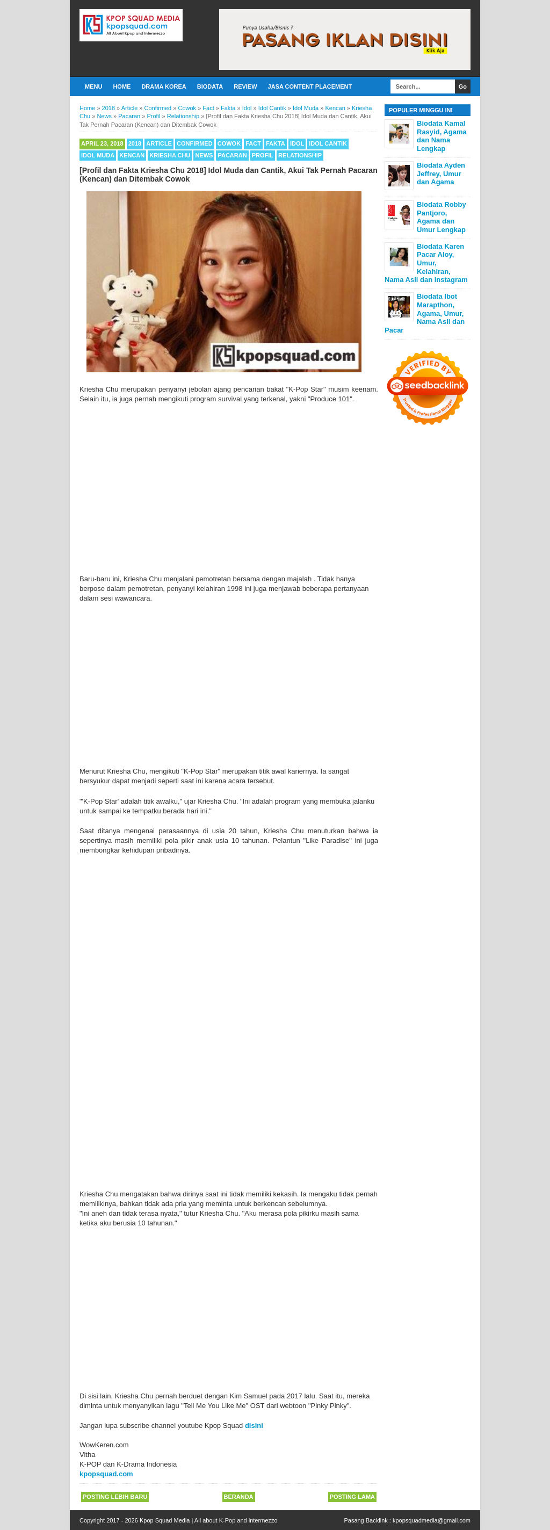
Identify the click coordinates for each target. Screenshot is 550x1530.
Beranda (239, 1496)
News (204, 155)
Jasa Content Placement (310, 86)
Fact (253, 143)
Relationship (300, 155)
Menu (93, 86)
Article (159, 143)
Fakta (275, 143)
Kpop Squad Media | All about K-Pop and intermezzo (209, 1520)
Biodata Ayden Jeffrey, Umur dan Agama (441, 173)
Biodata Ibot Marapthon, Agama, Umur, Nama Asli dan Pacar (425, 313)
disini (254, 1425)
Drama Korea (163, 86)
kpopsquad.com (106, 1474)
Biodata (210, 86)
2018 (134, 143)
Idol (297, 143)
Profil (262, 155)
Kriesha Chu (169, 155)
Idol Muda (97, 155)
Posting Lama (352, 1496)
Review (245, 86)
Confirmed (195, 143)
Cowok (229, 143)
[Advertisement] (228, 489)
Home (122, 86)
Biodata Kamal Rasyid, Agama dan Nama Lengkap (442, 136)
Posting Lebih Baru (115, 1496)
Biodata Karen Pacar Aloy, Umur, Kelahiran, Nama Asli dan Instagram (426, 263)
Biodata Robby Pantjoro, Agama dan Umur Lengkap (441, 217)
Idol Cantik (328, 143)
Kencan (131, 155)
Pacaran (232, 155)
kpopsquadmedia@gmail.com (432, 1520)
